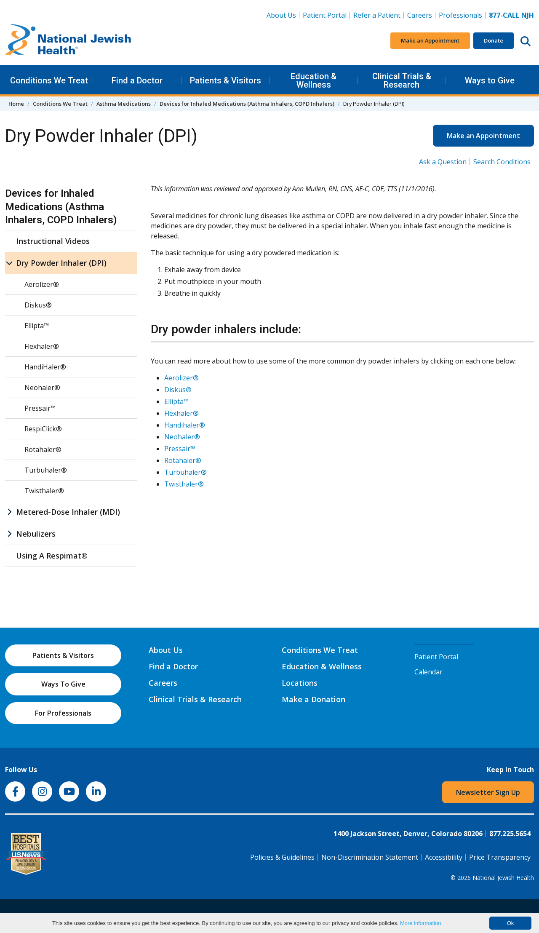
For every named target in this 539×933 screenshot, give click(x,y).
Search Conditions (502, 161)
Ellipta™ (176, 401)
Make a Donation (313, 699)
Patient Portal (325, 15)
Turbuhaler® (185, 472)
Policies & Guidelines (282, 857)
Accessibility (443, 857)
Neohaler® (182, 436)
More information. (421, 923)
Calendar (428, 671)
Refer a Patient (376, 15)
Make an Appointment (430, 40)
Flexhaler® (181, 413)
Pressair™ (179, 448)
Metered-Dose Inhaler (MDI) (68, 512)
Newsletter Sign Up (488, 792)
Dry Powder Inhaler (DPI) (61, 263)
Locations (300, 683)
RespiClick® (43, 428)
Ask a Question (443, 161)
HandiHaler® (45, 367)
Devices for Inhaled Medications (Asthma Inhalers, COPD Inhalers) (247, 103)
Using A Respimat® (52, 556)
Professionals (460, 15)
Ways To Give (63, 684)
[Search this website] (525, 40)
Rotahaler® (182, 460)
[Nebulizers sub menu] (9, 534)
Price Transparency (500, 857)
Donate (493, 40)
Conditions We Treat (49, 80)
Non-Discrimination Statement (369, 857)
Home (16, 103)
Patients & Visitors (225, 80)
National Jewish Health (503, 878)
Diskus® (178, 389)
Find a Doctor (137, 80)
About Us (281, 15)
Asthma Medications (123, 103)
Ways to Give (490, 80)
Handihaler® (184, 425)
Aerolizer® (181, 377)
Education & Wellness (313, 80)
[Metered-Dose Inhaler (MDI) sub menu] (9, 512)
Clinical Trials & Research (401, 80)
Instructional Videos (53, 241)
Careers (421, 15)
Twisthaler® (184, 484)
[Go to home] (68, 41)
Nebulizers (36, 534)
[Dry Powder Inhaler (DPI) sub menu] (9, 263)
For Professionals (63, 713)
